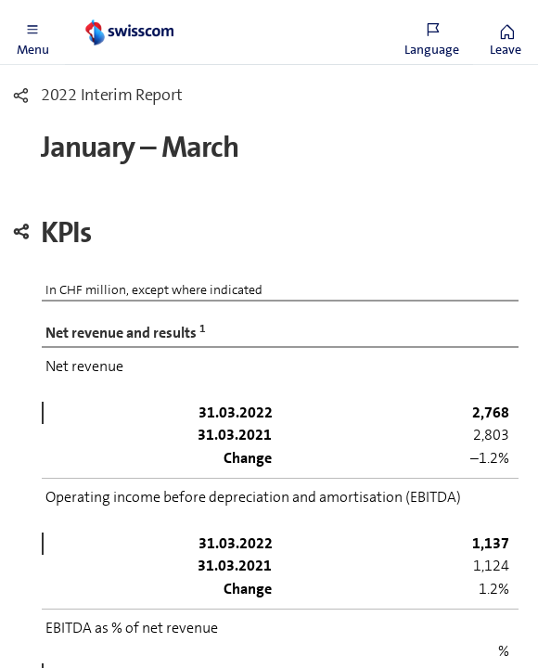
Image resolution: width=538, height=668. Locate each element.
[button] (32, 32)
